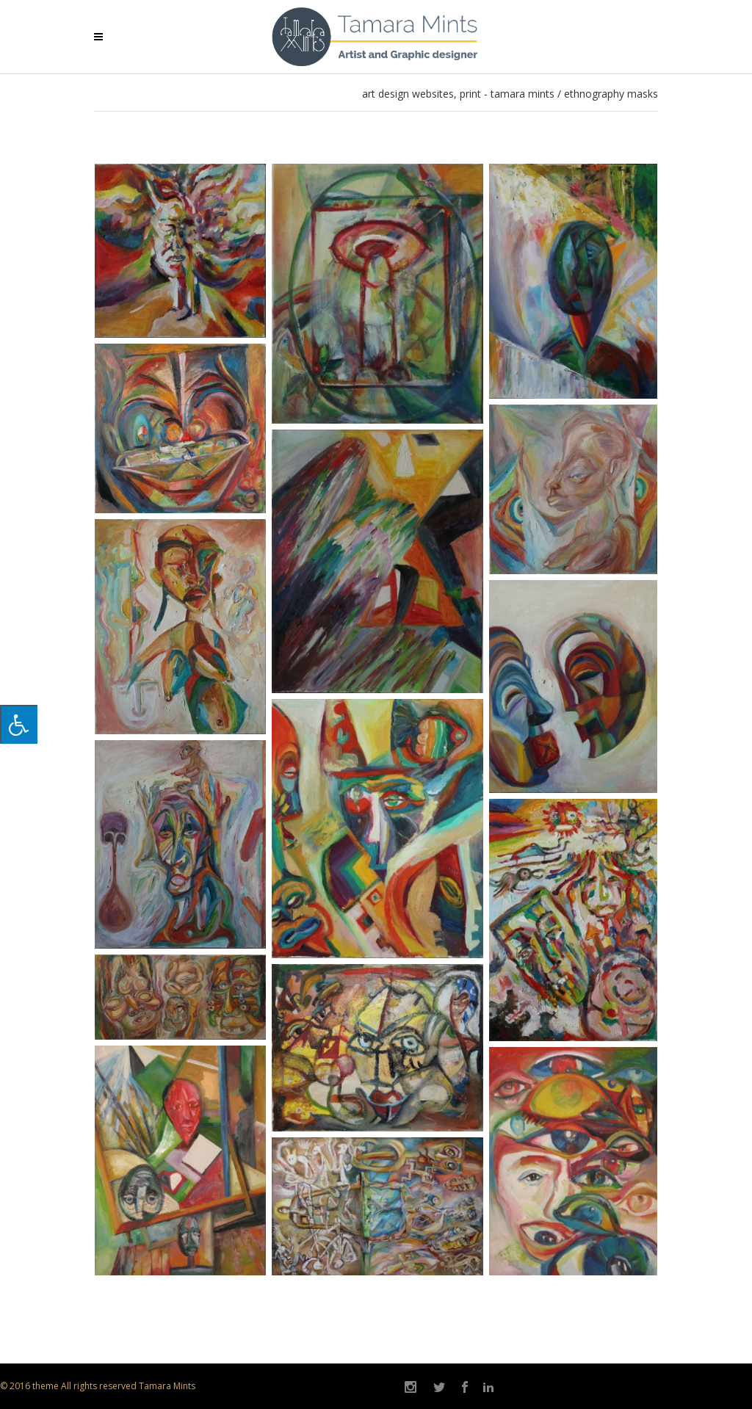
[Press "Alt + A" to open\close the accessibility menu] (18, 724)
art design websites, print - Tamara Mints (458, 94)
